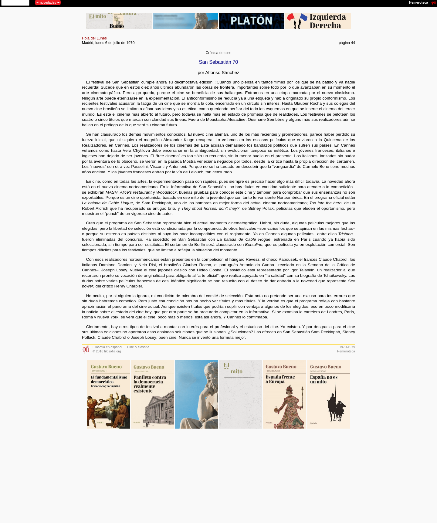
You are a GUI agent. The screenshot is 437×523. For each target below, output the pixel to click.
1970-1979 (347, 347)
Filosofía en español (107, 347)
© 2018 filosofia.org (107, 351)
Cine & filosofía (138, 347)
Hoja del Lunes (94, 38)
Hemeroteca (346, 351)
